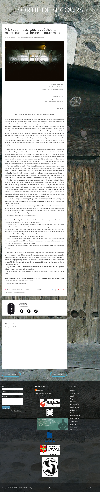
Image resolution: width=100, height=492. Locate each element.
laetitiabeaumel (24, 37)
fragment (73, 399)
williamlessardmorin (76, 430)
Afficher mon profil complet (43, 393)
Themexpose (94, 488)
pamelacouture (74, 418)
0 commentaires (11, 37)
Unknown (23, 304)
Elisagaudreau (74, 404)
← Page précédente (11, 374)
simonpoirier (74, 421)
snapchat (73, 424)
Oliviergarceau (74, 407)
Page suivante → (58, 374)
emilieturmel (74, 410)
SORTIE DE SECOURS (50, 10)
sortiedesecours (40, 37)
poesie (72, 396)
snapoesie (73, 427)
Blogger (19, 411)
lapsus (30, 37)
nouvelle (34, 37)
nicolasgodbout (75, 416)
